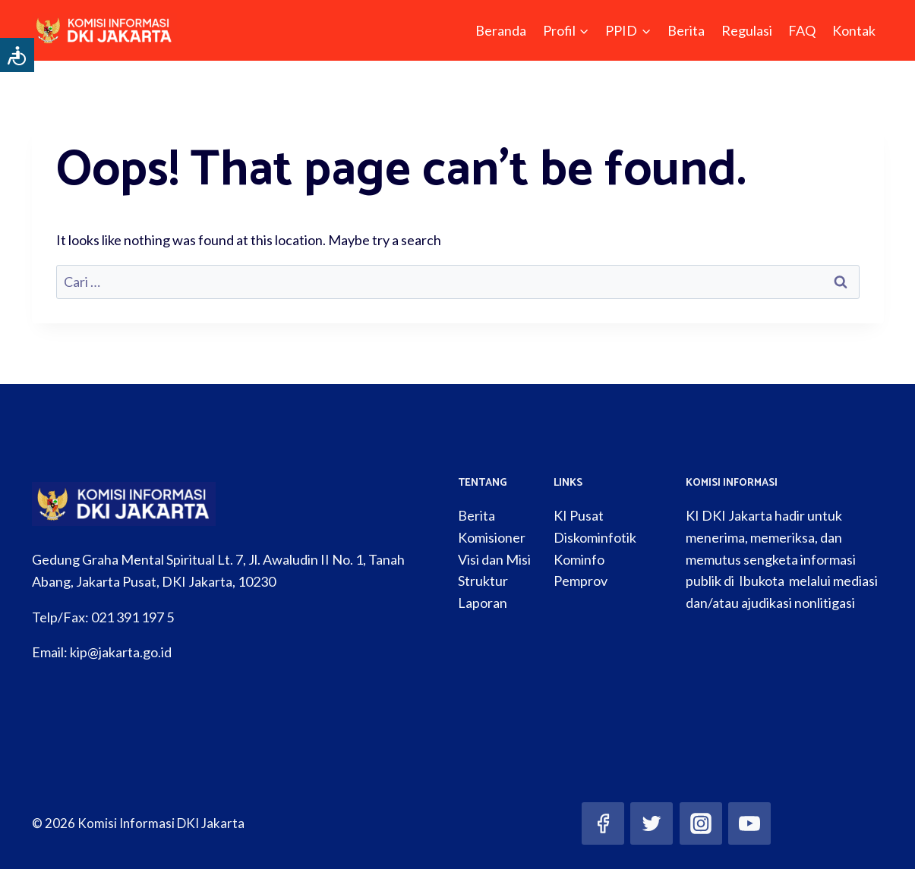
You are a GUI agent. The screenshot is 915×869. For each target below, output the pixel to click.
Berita (686, 30)
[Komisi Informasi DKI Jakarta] (104, 30)
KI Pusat (579, 515)
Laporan (482, 602)
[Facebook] (603, 823)
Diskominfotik (595, 537)
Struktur (483, 580)
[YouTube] (749, 823)
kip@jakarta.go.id (121, 652)
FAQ (802, 30)
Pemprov (580, 580)
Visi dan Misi (494, 559)
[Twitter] (651, 823)
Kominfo (579, 559)
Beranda (500, 30)
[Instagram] (701, 823)
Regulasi (746, 30)
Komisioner (491, 537)
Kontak (854, 30)
